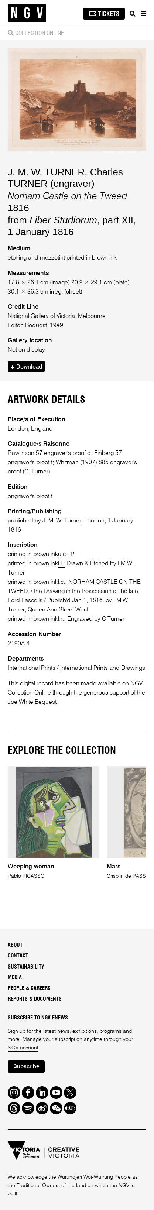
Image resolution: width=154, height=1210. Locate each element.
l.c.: (62, 582)
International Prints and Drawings (102, 668)
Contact (18, 956)
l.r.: (62, 619)
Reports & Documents (35, 999)
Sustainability (26, 967)
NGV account (23, 1047)
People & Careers (29, 988)
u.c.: (63, 554)
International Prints (31, 668)
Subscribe (26, 1066)
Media (15, 977)
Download (26, 367)
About (15, 945)
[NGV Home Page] (27, 13)
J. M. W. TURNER (46, 172)
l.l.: (61, 564)
